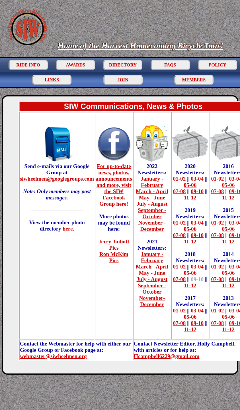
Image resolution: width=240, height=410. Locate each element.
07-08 (179, 191)
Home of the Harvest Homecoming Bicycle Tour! (140, 45)
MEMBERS (194, 79)
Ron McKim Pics (113, 257)
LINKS (52, 79)
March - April (152, 191)
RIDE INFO (28, 64)
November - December (152, 226)
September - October (152, 213)
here (68, 229)
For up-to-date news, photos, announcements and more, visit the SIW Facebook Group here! (114, 182)
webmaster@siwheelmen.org (53, 356)
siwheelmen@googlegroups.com (57, 179)
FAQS (170, 64)
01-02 (179, 179)
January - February (152, 182)
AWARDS (75, 64)
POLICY (217, 64)
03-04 (197, 179)
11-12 (190, 198)
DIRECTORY (123, 64)
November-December (152, 301)
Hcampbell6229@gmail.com (166, 356)
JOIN (122, 79)
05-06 (190, 185)
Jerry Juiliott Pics (114, 245)
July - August (152, 204)
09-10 (197, 191)
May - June (152, 198)
